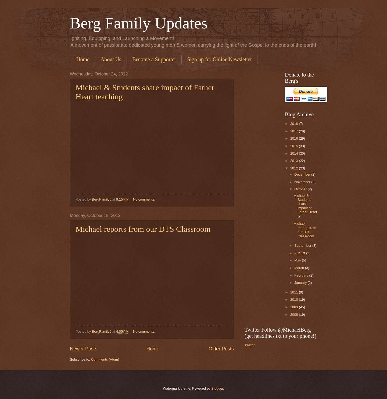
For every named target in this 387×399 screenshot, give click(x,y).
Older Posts (221, 348)
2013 (294, 161)
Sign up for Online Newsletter (219, 59)
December (302, 174)
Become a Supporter (154, 59)
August (300, 253)
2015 (294, 146)
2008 (294, 315)
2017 (294, 131)
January (300, 283)
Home (82, 59)
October (300, 189)
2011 (294, 292)
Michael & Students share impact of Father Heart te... (305, 206)
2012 (294, 168)
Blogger (217, 388)
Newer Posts (83, 348)
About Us (111, 59)
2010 (294, 300)
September (303, 246)
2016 (294, 138)
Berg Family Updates (138, 23)
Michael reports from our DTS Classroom (143, 228)
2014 (294, 153)
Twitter (250, 345)
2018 (294, 124)
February (301, 275)
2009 (294, 307)
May (298, 260)
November (302, 182)
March (299, 268)
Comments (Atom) (105, 359)
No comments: (144, 199)
